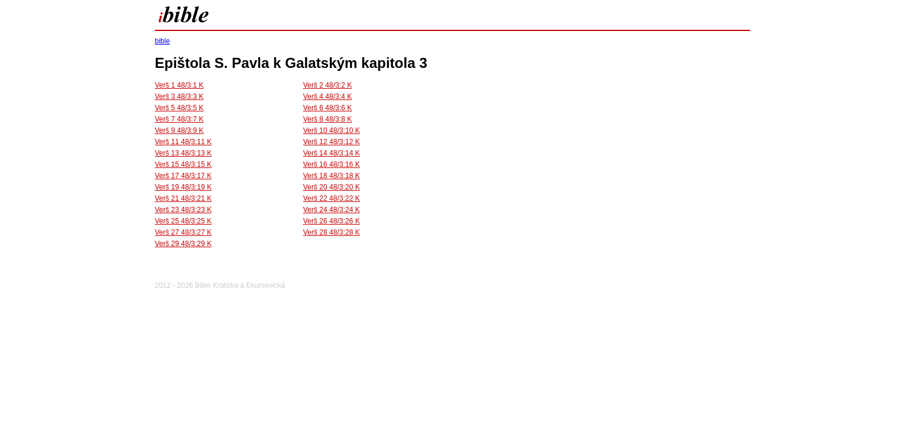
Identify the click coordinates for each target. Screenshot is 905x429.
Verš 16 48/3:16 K (331, 164)
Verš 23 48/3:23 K (183, 210)
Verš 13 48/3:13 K (183, 153)
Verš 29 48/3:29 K (183, 244)
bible (162, 41)
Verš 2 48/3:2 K (327, 85)
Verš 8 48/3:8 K (327, 119)
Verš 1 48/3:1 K (179, 85)
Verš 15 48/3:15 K (183, 164)
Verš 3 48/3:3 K (179, 96)
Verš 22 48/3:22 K (331, 198)
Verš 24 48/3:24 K (331, 210)
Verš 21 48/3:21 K (183, 198)
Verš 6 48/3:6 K (327, 108)
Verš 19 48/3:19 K (183, 187)
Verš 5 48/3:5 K (179, 108)
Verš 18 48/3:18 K (331, 176)
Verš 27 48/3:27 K (183, 232)
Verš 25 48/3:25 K (183, 221)
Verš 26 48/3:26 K (331, 221)
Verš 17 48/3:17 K (183, 176)
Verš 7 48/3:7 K (179, 119)
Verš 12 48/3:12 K (331, 142)
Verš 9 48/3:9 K (179, 130)
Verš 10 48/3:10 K (331, 130)
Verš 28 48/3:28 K (331, 232)
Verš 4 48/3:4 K (327, 96)
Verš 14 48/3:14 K (331, 153)
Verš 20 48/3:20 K (331, 187)
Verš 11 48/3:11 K (183, 142)
